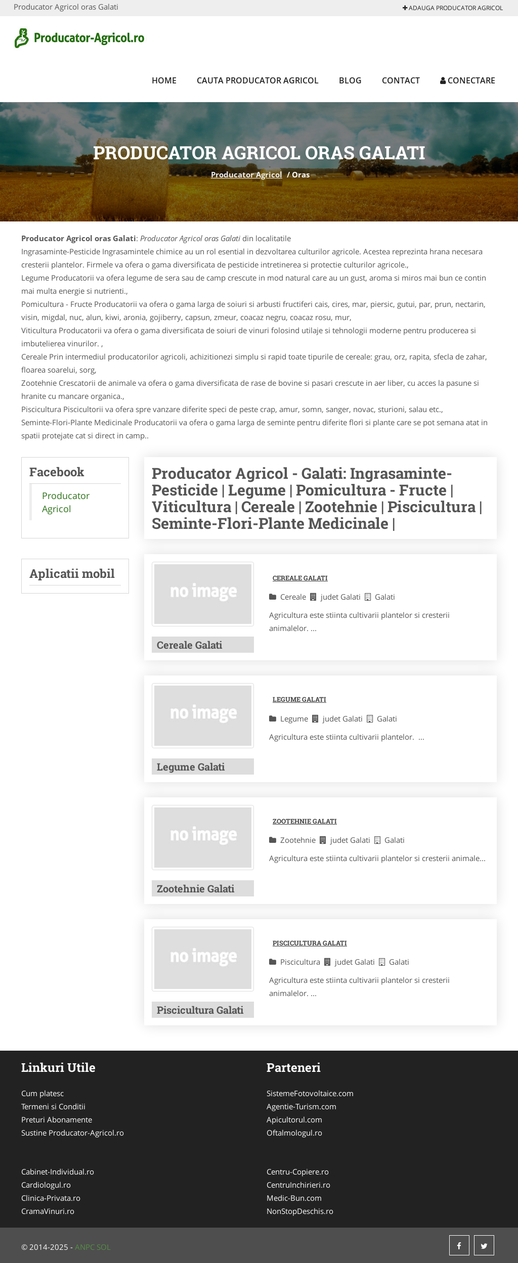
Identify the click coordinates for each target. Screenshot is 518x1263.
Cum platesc (42, 1093)
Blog (350, 80)
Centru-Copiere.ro (298, 1171)
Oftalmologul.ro (294, 1132)
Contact (401, 80)
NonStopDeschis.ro (300, 1211)
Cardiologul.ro (46, 1185)
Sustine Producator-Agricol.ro (72, 1132)
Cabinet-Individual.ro (57, 1171)
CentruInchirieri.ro (298, 1185)
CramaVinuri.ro (47, 1211)
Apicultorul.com (294, 1119)
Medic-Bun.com (294, 1198)
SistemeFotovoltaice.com (310, 1093)
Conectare (467, 80)
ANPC (85, 1247)
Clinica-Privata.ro (50, 1198)
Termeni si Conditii (53, 1106)
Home (164, 80)
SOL (104, 1247)
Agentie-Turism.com (301, 1106)
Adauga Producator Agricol (453, 8)
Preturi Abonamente (56, 1119)
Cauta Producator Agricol (258, 80)
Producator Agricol (246, 174)
